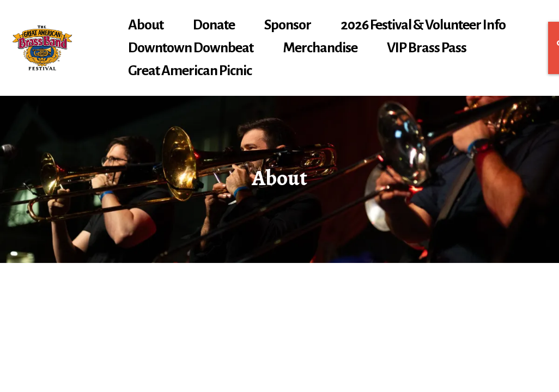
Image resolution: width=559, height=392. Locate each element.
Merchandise (320, 48)
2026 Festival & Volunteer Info (423, 25)
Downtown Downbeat (190, 48)
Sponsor (287, 25)
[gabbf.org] (42, 48)
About (145, 25)
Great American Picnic (190, 70)
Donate (214, 25)
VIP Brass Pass (426, 48)
